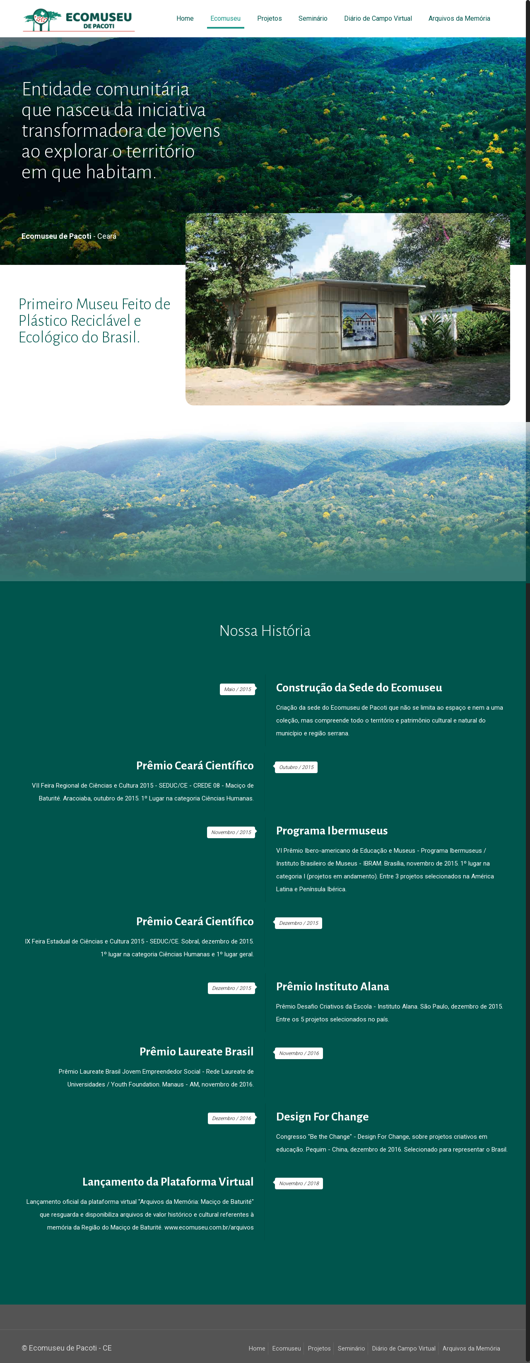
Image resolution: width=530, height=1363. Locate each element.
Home (257, 1348)
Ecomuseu (286, 1348)
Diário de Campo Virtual (404, 1348)
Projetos (319, 1348)
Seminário (351, 1348)
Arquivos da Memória (471, 1348)
